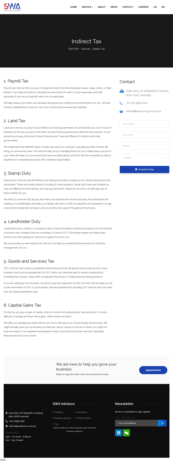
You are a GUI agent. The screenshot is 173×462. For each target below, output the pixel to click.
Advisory (59, 412)
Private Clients (84, 418)
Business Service (63, 418)
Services (85, 49)
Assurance (82, 412)
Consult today (144, 169)
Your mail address (125, 417)
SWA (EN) (73, 49)
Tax (57, 424)
